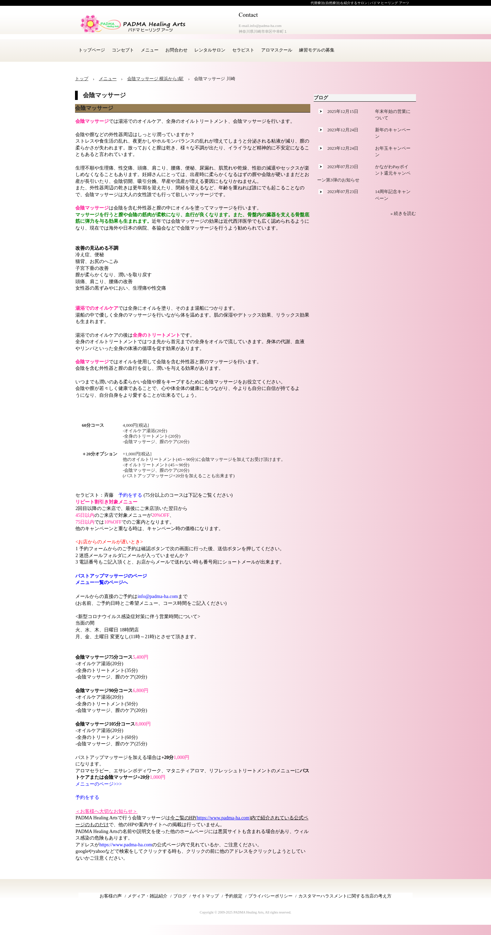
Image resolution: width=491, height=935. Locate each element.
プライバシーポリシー (270, 896)
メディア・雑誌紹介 (147, 896)
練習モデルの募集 (316, 50)
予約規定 (233, 896)
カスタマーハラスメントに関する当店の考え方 (344, 896)
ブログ (321, 97)
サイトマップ (205, 896)
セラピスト (243, 50)
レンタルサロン (209, 50)
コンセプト (123, 50)
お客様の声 (111, 896)
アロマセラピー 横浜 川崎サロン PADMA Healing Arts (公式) (133, 24)
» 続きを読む (403, 213)
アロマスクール (276, 50)
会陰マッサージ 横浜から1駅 (155, 78)
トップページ (91, 50)
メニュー (150, 50)
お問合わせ (176, 50)
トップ (81, 78)
